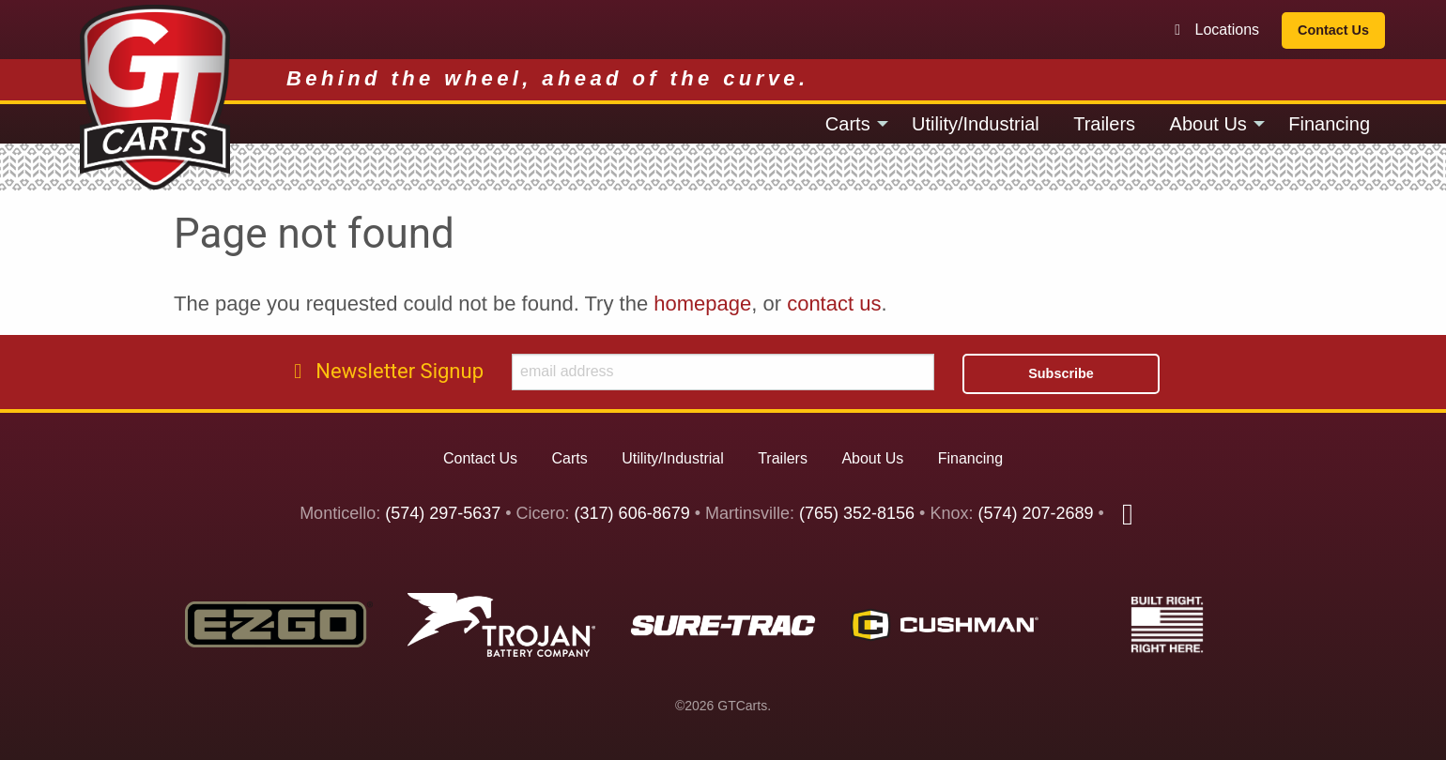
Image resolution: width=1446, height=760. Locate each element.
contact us (834, 303)
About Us (1208, 124)
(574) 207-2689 (1035, 514)
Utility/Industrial (975, 124)
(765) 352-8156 (857, 514)
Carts (847, 124)
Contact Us (1333, 30)
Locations (1215, 30)
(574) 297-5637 (442, 514)
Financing (1329, 124)
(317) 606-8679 (632, 514)
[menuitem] (851, 124)
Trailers (1104, 124)
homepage (702, 303)
